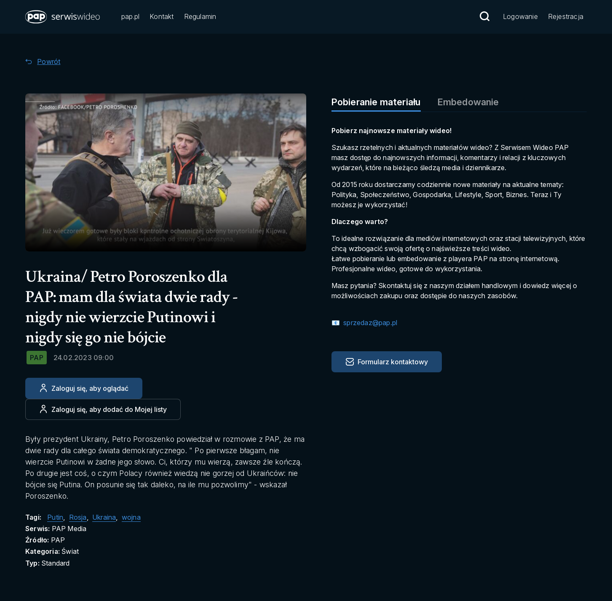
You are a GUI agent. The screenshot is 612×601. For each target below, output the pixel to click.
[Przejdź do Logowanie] (520, 17)
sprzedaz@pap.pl (369, 322)
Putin (55, 517)
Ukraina (104, 517)
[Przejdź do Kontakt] (161, 17)
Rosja (78, 517)
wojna (131, 517)
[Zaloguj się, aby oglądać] (83, 388)
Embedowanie (468, 101)
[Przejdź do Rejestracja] (566, 17)
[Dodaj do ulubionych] (103, 409)
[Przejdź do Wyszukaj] (484, 16)
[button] (63, 17)
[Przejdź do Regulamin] (200, 17)
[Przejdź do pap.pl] (130, 17)
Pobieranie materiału (376, 101)
